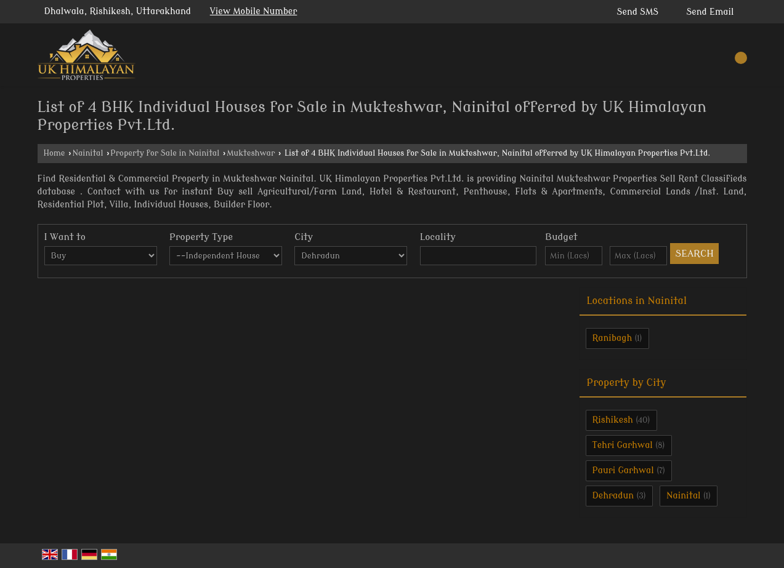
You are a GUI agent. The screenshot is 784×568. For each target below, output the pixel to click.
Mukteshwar (251, 153)
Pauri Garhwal (623, 470)
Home (54, 153)
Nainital (87, 153)
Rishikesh (612, 420)
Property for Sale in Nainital (164, 153)
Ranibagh (612, 338)
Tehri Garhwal (622, 445)
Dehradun (613, 495)
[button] (253, 11)
